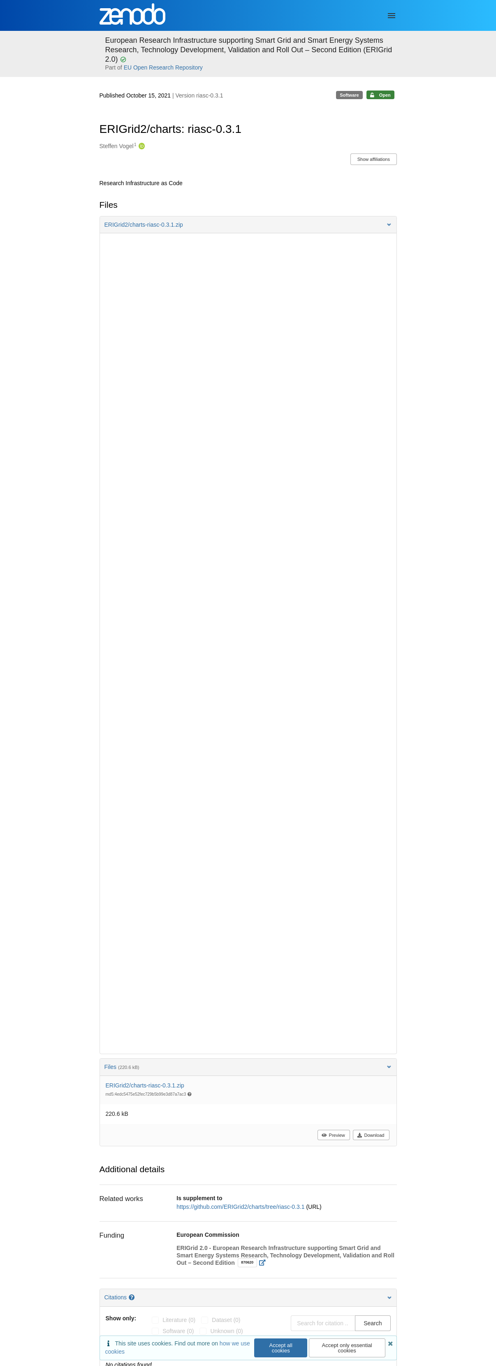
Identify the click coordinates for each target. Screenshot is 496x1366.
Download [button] (371, 1135)
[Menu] (391, 16)
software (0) (178, 1331)
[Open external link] (264, 1262)
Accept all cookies (280, 1348)
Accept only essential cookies (347, 1348)
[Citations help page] (132, 1297)
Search (373, 1323)
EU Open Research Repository (163, 67)
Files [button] (248, 1067)
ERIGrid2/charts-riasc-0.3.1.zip (145, 1085)
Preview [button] (333, 1135)
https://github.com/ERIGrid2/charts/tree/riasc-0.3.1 (241, 1206)
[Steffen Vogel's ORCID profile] (141, 146)
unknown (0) (226, 1331)
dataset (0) (226, 1320)
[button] (248, 224)
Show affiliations (373, 159)
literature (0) (178, 1320)
